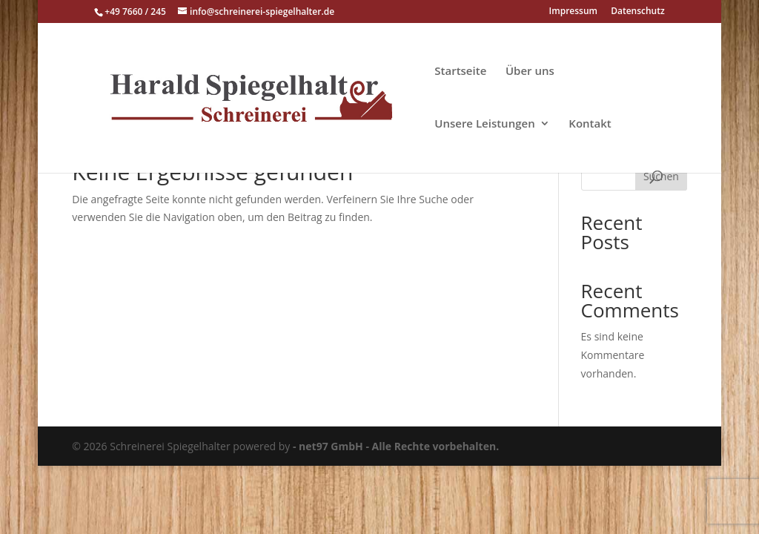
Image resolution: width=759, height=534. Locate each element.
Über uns (530, 71)
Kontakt (590, 124)
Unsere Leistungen (484, 124)
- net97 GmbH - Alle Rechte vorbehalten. (396, 446)
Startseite (460, 71)
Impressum (573, 12)
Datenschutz (638, 12)
